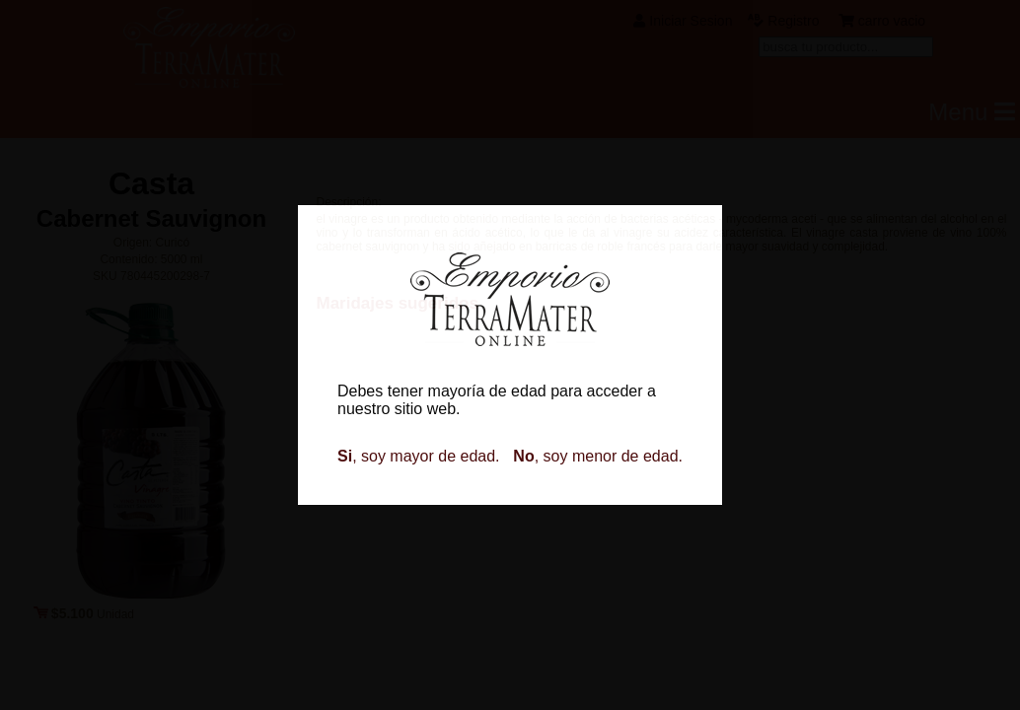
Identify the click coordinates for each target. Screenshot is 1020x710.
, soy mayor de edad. (418, 456)
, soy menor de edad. (598, 456)
